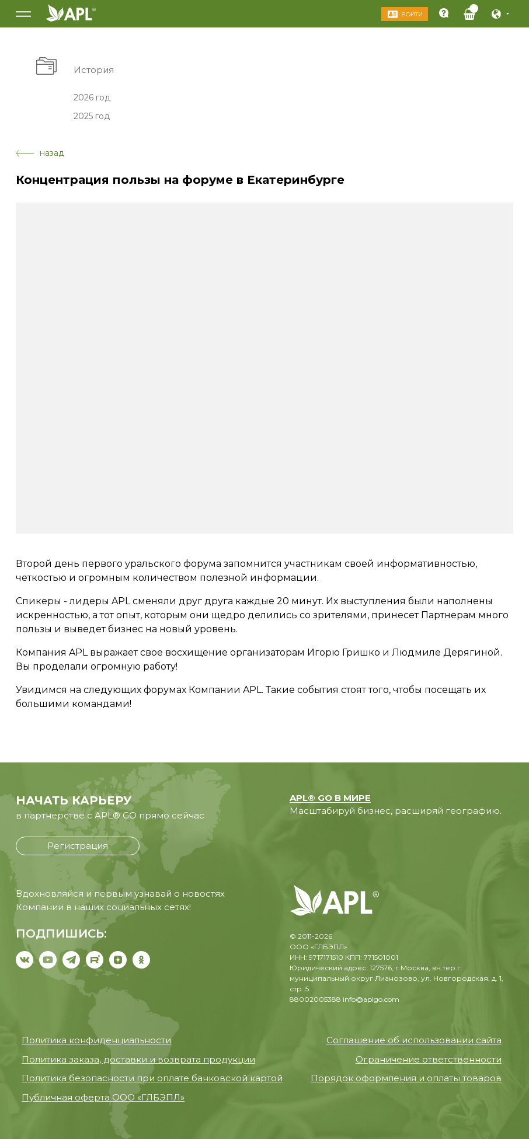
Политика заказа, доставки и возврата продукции (138, 1059)
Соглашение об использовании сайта (414, 1040)
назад (40, 153)
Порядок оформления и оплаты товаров (406, 1078)
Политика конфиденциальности (96, 1040)
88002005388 (315, 999)
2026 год (92, 97)
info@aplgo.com (371, 999)
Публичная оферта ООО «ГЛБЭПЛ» (103, 1097)
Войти (411, 14)
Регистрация (77, 845)
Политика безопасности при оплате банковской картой (152, 1078)
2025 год (92, 116)
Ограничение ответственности (429, 1059)
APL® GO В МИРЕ (330, 797)
